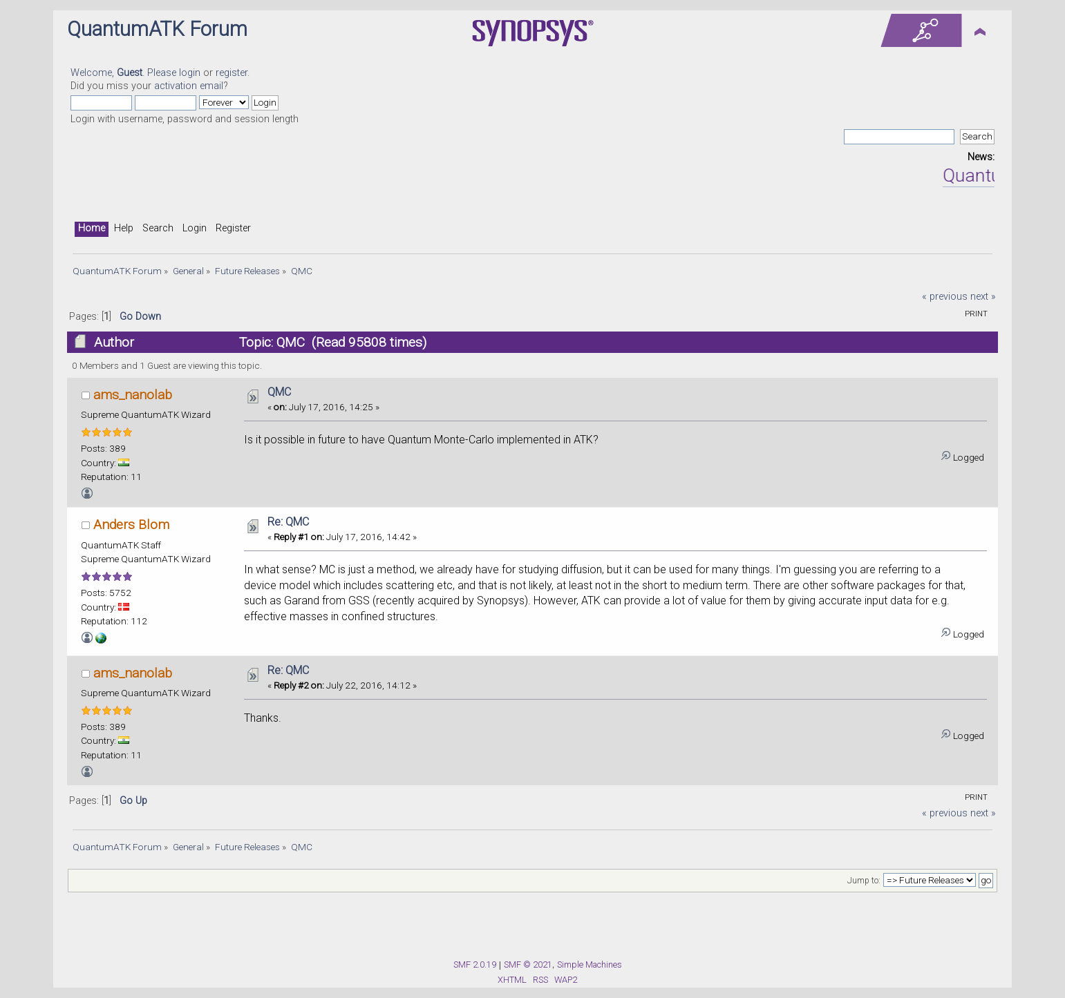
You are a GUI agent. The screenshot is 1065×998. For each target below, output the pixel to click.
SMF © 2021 (528, 964)
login (189, 73)
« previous (945, 297)
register (231, 73)
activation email (188, 86)
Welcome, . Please (124, 73)
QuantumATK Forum (157, 29)
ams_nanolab (132, 395)
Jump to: (863, 880)
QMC (279, 392)
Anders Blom (131, 524)
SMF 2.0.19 (474, 964)
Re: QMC (288, 521)
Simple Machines (589, 964)
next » (983, 297)
